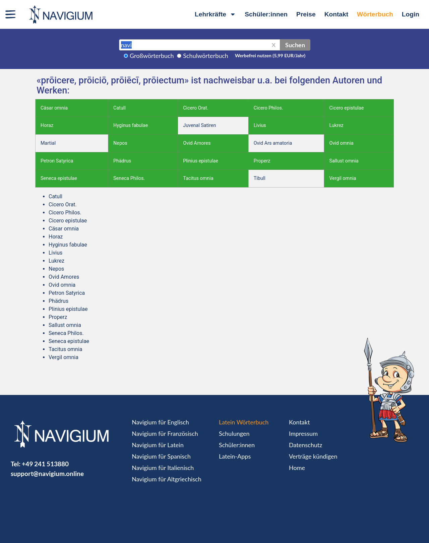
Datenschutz (305, 445)
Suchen (295, 45)
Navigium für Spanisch (161, 456)
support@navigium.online (47, 473)
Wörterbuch (375, 14)
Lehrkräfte (215, 14)
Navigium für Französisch (165, 433)
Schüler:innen (266, 14)
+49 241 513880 (45, 464)
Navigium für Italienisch (163, 467)
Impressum (303, 433)
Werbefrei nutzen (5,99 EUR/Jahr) (270, 55)
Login (410, 14)
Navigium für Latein (157, 445)
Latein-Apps (235, 456)
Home (297, 467)
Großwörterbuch (152, 56)
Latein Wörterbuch (243, 422)
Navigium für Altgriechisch (166, 479)
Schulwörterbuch (205, 56)
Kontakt (336, 14)
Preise (306, 14)
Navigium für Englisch (160, 422)
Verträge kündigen (313, 456)
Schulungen (234, 433)
